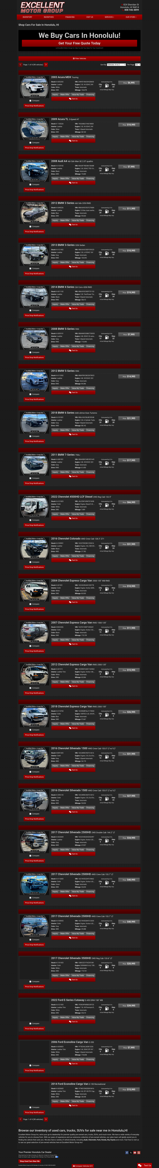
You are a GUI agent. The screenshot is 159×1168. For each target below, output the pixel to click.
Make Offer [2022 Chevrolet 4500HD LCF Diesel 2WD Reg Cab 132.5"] (64, 514)
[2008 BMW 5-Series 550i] (34, 339)
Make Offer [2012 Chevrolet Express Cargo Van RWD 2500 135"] (64, 682)
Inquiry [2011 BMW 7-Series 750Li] (55, 472)
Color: (53, 87)
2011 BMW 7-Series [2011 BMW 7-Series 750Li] (65, 454)
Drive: (53, 90)
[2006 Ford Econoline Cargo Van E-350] (34, 1052)
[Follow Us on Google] (138, 1152)
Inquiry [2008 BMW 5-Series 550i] (55, 346)
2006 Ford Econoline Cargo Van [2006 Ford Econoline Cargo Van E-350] (72, 1042)
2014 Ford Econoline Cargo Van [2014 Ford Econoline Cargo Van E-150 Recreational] (78, 1083)
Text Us (73, 99)
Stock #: (54, 82)
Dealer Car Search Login (24, 1157)
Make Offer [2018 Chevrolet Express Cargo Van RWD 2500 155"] (64, 724)
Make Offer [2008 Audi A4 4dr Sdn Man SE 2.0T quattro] (64, 179)
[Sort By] (116, 64)
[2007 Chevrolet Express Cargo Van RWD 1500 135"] (34, 632)
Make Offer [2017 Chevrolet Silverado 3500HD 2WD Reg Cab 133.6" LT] (64, 975)
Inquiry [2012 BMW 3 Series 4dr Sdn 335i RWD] (55, 220)
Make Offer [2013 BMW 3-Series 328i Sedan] (64, 262)
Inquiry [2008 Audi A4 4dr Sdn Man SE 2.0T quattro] (55, 179)
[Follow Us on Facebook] (126, 1152)
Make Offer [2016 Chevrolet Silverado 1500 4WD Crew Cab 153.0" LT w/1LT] (64, 766)
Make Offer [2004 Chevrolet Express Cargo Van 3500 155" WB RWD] (64, 598)
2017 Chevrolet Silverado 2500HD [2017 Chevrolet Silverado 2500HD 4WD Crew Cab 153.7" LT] (82, 874)
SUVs (96, 1134)
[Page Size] (138, 64)
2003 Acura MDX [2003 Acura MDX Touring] (64, 77)
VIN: (76, 82)
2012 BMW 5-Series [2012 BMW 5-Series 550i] (65, 370)
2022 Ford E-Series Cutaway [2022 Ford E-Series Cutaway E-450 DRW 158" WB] (77, 1000)
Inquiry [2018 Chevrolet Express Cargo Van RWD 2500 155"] (55, 724)
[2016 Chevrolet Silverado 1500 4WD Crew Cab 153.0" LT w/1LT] (34, 758)
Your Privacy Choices (51, 1157)
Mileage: (78, 90)
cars (86, 1134)
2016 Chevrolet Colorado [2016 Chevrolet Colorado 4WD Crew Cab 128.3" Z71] (77, 538)
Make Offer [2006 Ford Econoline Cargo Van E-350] (64, 1059)
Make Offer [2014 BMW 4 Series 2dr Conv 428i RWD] (64, 304)
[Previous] (20, 65)
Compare (35, 101)
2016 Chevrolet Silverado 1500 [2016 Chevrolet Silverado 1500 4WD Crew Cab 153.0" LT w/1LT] (83, 748)
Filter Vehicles (79, 58)
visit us (136, 1140)
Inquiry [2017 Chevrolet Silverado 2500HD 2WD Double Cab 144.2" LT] (55, 850)
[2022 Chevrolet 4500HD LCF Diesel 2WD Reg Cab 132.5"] (34, 506)
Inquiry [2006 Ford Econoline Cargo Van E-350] (55, 1059)
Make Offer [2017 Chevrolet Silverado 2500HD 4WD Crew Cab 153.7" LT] (64, 892)
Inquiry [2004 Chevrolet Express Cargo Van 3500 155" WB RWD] (55, 598)
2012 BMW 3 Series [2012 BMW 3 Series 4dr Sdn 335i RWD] (71, 203)
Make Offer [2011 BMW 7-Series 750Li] (64, 472)
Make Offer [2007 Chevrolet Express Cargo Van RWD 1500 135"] (64, 640)
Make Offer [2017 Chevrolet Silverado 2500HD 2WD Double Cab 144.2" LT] (64, 850)
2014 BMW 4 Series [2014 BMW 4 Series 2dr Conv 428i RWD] (71, 287)
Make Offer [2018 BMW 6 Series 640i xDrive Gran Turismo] (64, 430)
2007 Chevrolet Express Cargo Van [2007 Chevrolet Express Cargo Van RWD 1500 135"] (78, 622)
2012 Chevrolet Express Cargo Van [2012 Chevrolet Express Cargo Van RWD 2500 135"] (78, 664)
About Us (41, 1155)
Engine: (77, 84)
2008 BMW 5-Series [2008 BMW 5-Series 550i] (65, 328)
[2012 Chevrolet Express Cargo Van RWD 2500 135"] (34, 674)
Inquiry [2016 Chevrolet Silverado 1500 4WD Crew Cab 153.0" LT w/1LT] (55, 766)
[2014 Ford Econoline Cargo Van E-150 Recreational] (34, 1094)
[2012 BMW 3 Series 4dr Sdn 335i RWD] (34, 213)
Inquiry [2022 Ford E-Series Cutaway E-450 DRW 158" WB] (55, 1017)
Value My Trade (78, 95)
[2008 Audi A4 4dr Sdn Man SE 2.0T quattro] (34, 171)
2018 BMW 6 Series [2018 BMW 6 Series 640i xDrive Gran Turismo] (74, 412)
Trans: (77, 87)
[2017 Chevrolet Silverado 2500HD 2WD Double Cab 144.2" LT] (34, 842)
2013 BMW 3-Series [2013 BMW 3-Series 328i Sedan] (68, 245)
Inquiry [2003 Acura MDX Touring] (55, 95)
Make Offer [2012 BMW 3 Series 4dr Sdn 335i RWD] (64, 220)
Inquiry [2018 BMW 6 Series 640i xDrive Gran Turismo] (55, 430)
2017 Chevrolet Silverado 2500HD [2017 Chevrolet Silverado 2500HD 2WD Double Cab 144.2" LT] (83, 832)
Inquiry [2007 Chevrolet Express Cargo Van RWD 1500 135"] (55, 640)
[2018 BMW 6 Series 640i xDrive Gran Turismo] (34, 423)
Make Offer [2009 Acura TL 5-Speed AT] (64, 137)
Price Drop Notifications (34, 106)
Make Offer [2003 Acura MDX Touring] (64, 95)
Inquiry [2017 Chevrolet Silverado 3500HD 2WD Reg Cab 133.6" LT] (55, 975)
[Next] (46, 65)
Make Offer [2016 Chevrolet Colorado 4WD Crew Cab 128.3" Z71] (64, 556)
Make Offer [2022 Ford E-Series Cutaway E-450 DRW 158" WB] (64, 1017)
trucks (90, 1134)
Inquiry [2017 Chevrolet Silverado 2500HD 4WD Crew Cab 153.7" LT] (55, 892)
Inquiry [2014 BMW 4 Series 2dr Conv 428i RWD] (55, 304)
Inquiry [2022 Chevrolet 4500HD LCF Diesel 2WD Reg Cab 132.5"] (55, 514)
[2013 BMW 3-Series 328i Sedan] (34, 255)
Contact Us (46, 1155)
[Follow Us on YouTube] (134, 1152)
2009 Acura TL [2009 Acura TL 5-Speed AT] (65, 119)
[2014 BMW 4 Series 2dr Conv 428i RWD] (34, 297)
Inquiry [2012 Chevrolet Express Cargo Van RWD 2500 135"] (55, 682)
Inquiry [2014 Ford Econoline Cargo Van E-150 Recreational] (55, 1101)
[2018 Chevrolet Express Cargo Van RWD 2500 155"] (34, 716)
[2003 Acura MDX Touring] (34, 87)
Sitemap (41, 1157)
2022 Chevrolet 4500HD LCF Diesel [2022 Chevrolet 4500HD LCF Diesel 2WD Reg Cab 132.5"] (81, 496)
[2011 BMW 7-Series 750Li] (34, 464)
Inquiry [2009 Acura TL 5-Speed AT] (55, 137)
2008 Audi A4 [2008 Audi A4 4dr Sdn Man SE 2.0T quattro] (72, 161)
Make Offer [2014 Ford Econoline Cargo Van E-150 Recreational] (64, 1101)
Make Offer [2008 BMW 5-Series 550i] (64, 346)
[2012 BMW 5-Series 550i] (34, 381)
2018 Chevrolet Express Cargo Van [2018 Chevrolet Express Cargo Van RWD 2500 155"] (78, 706)
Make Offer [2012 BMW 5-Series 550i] (64, 388)
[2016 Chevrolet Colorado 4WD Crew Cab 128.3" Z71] (34, 548)
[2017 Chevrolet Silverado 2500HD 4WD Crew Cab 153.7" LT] (34, 884)
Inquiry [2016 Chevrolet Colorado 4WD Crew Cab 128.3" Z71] (55, 556)
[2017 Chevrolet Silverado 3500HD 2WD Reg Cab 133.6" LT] (34, 968)
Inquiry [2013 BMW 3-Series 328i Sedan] (55, 262)
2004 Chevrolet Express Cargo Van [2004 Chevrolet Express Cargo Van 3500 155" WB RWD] (80, 580)
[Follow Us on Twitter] (130, 1152)
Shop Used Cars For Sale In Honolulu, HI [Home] (28, 1155)
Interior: (54, 84)
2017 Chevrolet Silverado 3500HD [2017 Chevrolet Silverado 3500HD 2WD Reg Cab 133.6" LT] (81, 958)
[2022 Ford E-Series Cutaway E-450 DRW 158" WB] (34, 1010)
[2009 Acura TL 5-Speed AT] (34, 129)
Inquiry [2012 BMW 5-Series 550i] (55, 388)
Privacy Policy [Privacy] (53, 1155)
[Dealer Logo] (49, 7)
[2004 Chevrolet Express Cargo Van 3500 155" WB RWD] (34, 590)
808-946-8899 (131, 10)
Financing (90, 95)
